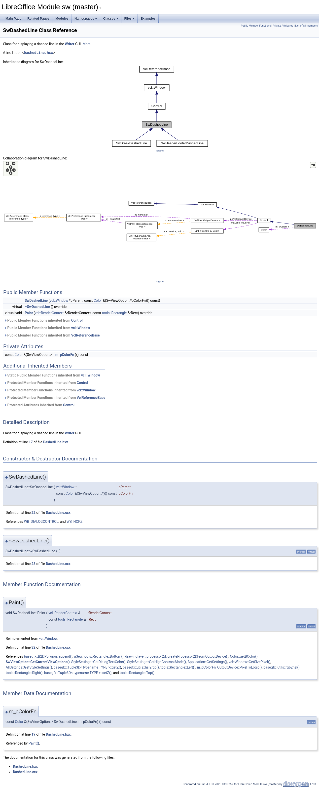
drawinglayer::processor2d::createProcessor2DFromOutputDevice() (176, 656)
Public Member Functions (256, 25)
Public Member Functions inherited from (43, 320)
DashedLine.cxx (58, 513)
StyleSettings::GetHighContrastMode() (156, 662)
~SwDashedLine (37, 307)
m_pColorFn (64, 355)
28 (33, 564)
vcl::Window (59, 300)
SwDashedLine (36, 300)
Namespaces (85, 18)
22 (33, 513)
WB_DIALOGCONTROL (41, 522)
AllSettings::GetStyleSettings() (29, 667)
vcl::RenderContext (49, 313)
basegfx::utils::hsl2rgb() (141, 667)
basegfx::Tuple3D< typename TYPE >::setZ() (78, 673)
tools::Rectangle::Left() (177, 667)
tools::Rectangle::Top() (137, 673)
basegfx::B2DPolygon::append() (48, 656)
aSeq (78, 656)
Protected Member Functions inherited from (46, 383)
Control (77, 320)
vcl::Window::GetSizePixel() (249, 662)
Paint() (34, 743)
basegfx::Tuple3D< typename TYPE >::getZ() (87, 667)
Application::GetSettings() (207, 662)
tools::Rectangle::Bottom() (103, 656)
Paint (29, 313)
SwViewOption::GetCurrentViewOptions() (38, 662)
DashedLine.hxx (38, 52)
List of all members (306, 25)
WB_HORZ (74, 522)
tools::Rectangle (114, 313)
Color (98, 300)
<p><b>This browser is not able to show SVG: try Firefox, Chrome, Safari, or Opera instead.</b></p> (160, 106)
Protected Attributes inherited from (39, 405)
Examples (148, 18)
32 (33, 647)
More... (88, 44)
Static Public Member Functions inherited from (52, 375)
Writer (69, 44)
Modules (62, 18)
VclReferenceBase (85, 335)
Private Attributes (283, 25)
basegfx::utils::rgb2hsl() (281, 667)
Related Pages (38, 18)
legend (160, 150)
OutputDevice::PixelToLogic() (239, 667)
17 (31, 442)
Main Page (13, 18)
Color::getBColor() (244, 656)
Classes (110, 18)
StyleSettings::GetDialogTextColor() (98, 662)
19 (33, 734)
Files (129, 18)
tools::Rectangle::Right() (24, 673)
